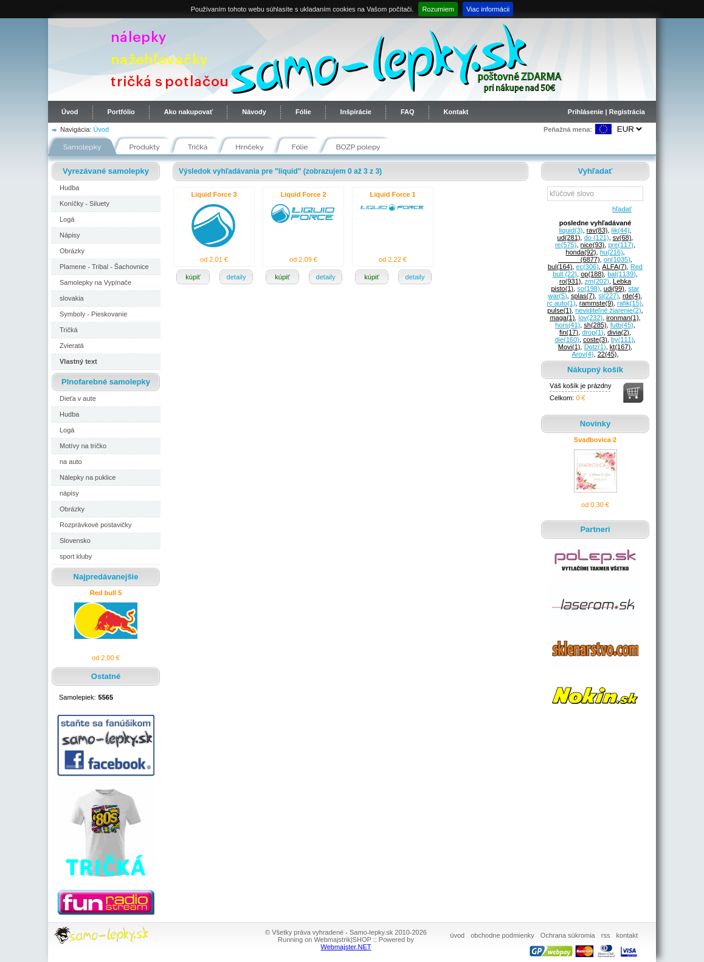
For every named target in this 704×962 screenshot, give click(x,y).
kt (620, 346)
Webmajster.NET (346, 946)
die (567, 339)
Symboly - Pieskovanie (93, 314)
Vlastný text (78, 361)
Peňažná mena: (568, 129)
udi (614, 288)
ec (587, 266)
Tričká (198, 147)
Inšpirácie (355, 111)
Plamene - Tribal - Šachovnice (104, 266)
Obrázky (72, 250)
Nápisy (70, 235)
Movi (569, 346)
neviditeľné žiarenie (608, 310)
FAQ (408, 111)
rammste (596, 303)
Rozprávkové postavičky (96, 524)
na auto (71, 461)
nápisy (69, 493)
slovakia (72, 298)
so (588, 288)
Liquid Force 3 (213, 194)
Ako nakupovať (188, 111)
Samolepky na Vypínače (95, 282)
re (565, 244)
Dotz (595, 346)
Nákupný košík (595, 369)
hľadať (619, 209)
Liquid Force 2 (303, 194)
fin (568, 332)
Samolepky (82, 147)
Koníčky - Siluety (84, 203)
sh (595, 325)
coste (595, 339)
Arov (582, 354)
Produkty (144, 147)
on (617, 259)
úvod (457, 935)
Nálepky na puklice (88, 477)
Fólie (303, 111)
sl (608, 295)
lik (621, 230)
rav (597, 230)
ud (569, 237)
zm (597, 281)
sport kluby (76, 556)
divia (618, 332)
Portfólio (121, 111)
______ (579, 259)
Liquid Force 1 (392, 194)
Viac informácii (487, 9)
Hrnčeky (249, 147)
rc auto (561, 303)
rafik (629, 303)
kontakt (627, 935)
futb (621, 325)
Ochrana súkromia (567, 935)
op (592, 274)
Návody (254, 111)
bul (560, 266)
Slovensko (75, 540)
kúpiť (192, 277)
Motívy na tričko (83, 445)
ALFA (614, 266)
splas (583, 295)
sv (622, 237)
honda (580, 252)
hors (567, 325)
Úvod (69, 111)
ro (570, 281)
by (622, 339)
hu (611, 252)
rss (605, 935)
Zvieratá (72, 345)
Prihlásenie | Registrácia (606, 111)
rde (631, 295)
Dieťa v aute (78, 398)
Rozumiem (438, 9)
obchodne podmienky (502, 935)
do (596, 237)
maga (562, 317)
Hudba (69, 187)
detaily (236, 277)
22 (607, 354)
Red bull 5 (106, 592)
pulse (559, 310)
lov (590, 317)
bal (621, 274)
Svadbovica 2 (595, 439)
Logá (67, 219)
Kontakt (456, 111)
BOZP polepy (358, 147)
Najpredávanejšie (106, 576)
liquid (570, 230)
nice (593, 244)
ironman (622, 317)
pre (620, 244)
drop (592, 332)
